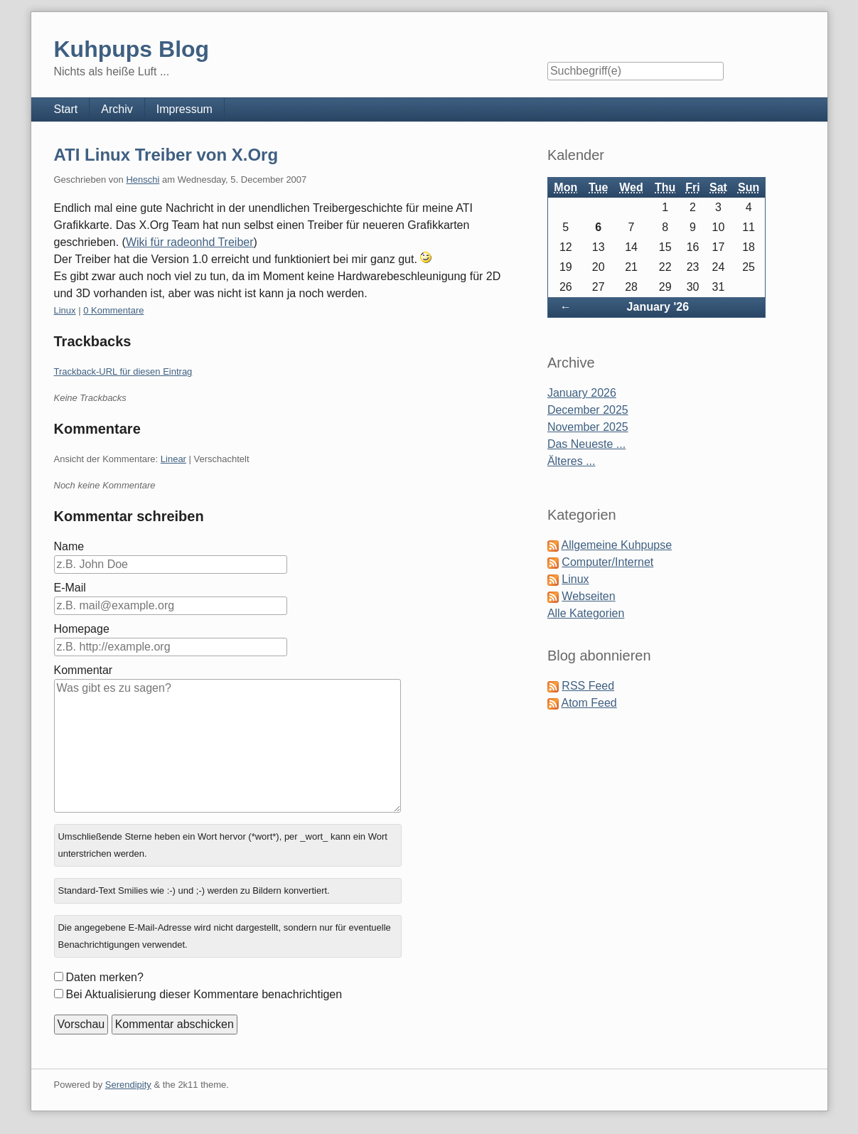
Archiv (116, 109)
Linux (65, 310)
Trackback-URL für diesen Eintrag (123, 371)
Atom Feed (588, 703)
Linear (173, 459)
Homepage (81, 629)
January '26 (658, 307)
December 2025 (587, 410)
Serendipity (128, 1084)
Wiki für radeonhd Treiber (190, 242)
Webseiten (588, 596)
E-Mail (70, 588)
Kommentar (83, 670)
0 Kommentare (113, 310)
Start (66, 109)
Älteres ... (571, 461)
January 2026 (581, 393)
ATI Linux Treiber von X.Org (166, 154)
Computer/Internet (607, 562)
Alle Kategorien (586, 613)
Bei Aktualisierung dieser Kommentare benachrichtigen (204, 994)
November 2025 (587, 427)
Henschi (142, 179)
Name (69, 546)
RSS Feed (588, 686)
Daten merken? (105, 977)
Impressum (184, 109)
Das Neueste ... (586, 444)
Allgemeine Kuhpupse (616, 545)
